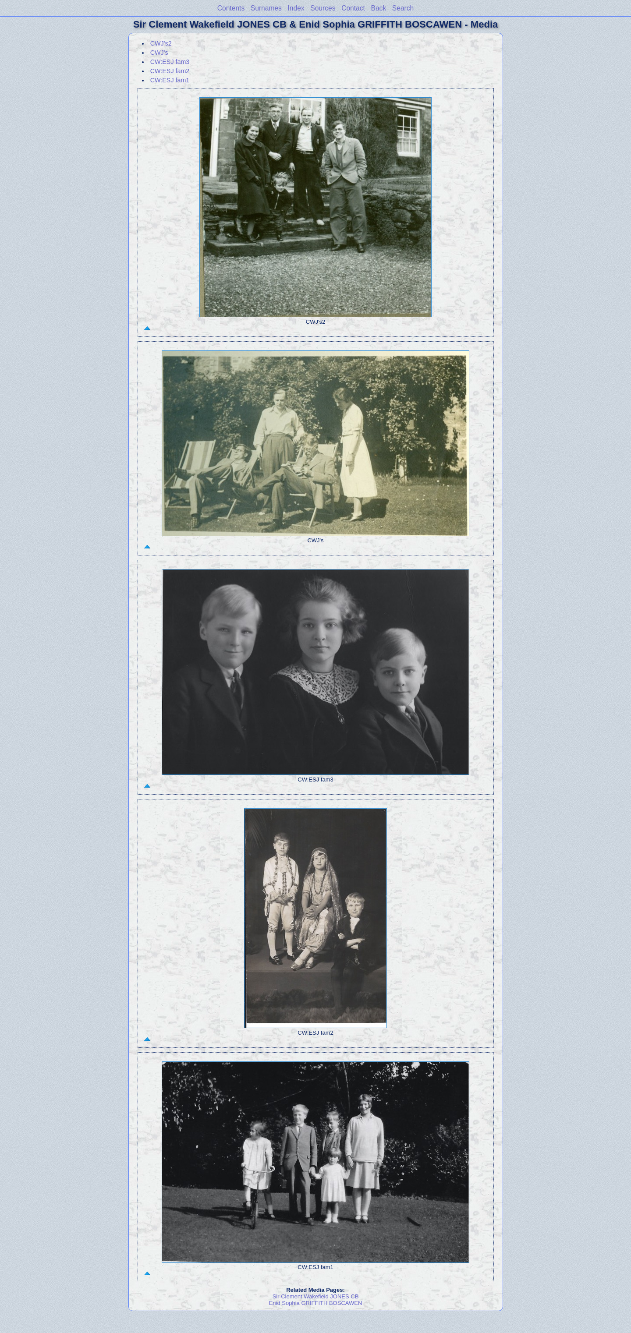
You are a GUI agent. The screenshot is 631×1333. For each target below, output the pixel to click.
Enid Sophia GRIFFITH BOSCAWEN (315, 1303)
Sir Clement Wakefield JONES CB (316, 1296)
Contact (353, 8)
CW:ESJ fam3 (170, 61)
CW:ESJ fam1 (170, 80)
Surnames (266, 8)
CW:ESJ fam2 (170, 70)
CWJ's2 (161, 43)
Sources (322, 8)
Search (403, 8)
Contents (231, 8)
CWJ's (159, 52)
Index (296, 8)
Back (378, 8)
